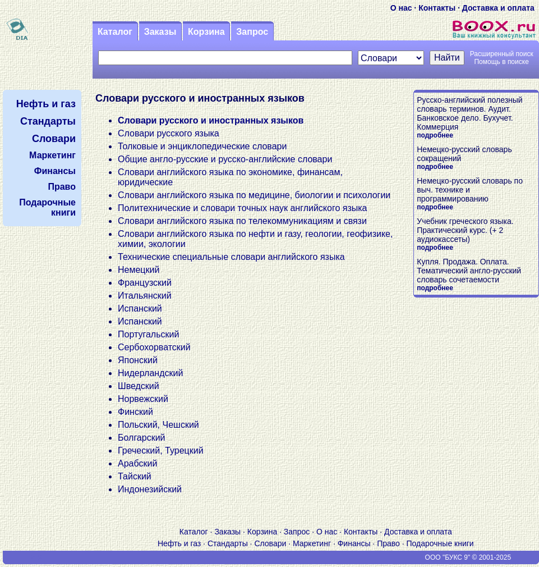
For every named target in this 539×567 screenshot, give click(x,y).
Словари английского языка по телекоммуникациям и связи (242, 221)
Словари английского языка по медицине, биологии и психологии (254, 195)
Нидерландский (150, 373)
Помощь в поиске (501, 62)
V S (36, 557)
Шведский (138, 386)
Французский (145, 282)
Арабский (137, 463)
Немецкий (138, 270)
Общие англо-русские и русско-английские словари (225, 159)
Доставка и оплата (498, 7)
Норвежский (143, 399)
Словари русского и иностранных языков (210, 120)
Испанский (140, 308)
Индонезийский (150, 489)
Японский (138, 360)
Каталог (115, 31)
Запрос (252, 31)
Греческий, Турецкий (161, 450)
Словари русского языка (168, 133)
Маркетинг (312, 543)
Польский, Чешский (158, 424)
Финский (135, 412)
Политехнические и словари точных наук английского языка (242, 208)
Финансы (354, 543)
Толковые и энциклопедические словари (202, 146)
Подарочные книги (440, 543)
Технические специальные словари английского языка (231, 257)
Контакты (436, 7)
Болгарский (141, 437)
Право (388, 543)
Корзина (206, 31)
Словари (270, 543)
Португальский (148, 334)
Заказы (160, 31)
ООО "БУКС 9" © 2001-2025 (468, 557)
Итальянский (145, 295)
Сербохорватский (154, 347)
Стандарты (228, 543)
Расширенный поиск (501, 54)
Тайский (134, 476)
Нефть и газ (179, 543)
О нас (401, 7)
